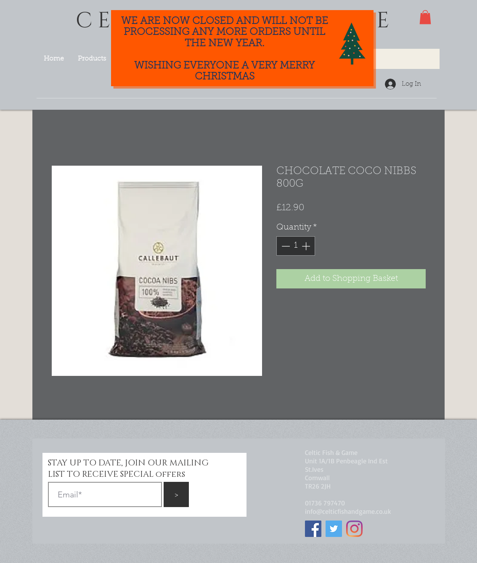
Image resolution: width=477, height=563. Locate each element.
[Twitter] (334, 529)
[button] (425, 17)
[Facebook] (313, 529)
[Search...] (384, 59)
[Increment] (306, 246)
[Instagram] (354, 529)
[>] (176, 494)
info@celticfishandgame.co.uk (348, 511)
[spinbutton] (295, 246)
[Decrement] (285, 246)
